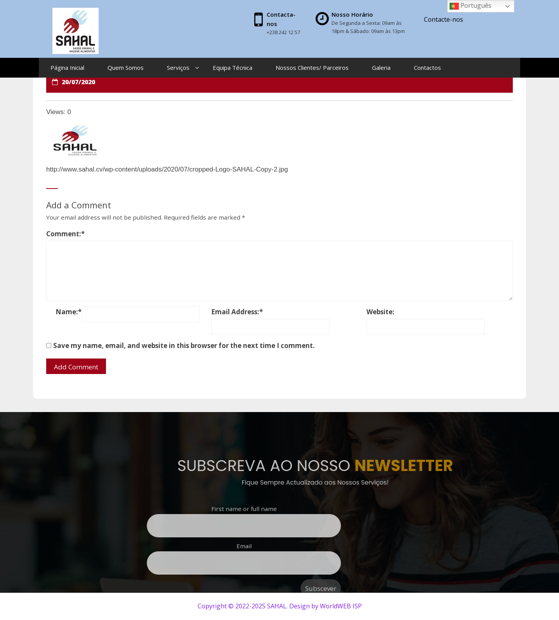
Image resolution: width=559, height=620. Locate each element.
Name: (69, 311)
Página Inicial (67, 67)
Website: (380, 311)
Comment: (65, 233)
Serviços (178, 67)
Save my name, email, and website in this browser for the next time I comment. (184, 345)
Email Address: (237, 311)
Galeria (381, 67)
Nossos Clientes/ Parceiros (312, 67)
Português (470, 6)
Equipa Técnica (232, 67)
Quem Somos (126, 67)
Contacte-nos (443, 19)
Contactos (427, 67)
